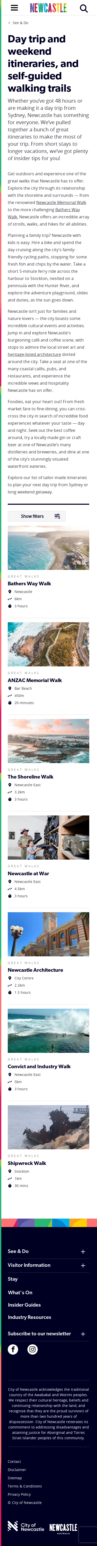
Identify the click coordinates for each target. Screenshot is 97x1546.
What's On (20, 1293)
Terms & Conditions (25, 1486)
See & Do (20, 22)
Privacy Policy (19, 1494)
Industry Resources (29, 1317)
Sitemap (15, 1477)
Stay (13, 1279)
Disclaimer (17, 1469)
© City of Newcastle (25, 1502)
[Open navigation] (14, 7)
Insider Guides (24, 1305)
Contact (14, 1461)
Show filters (40, 516)
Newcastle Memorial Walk (61, 202)
